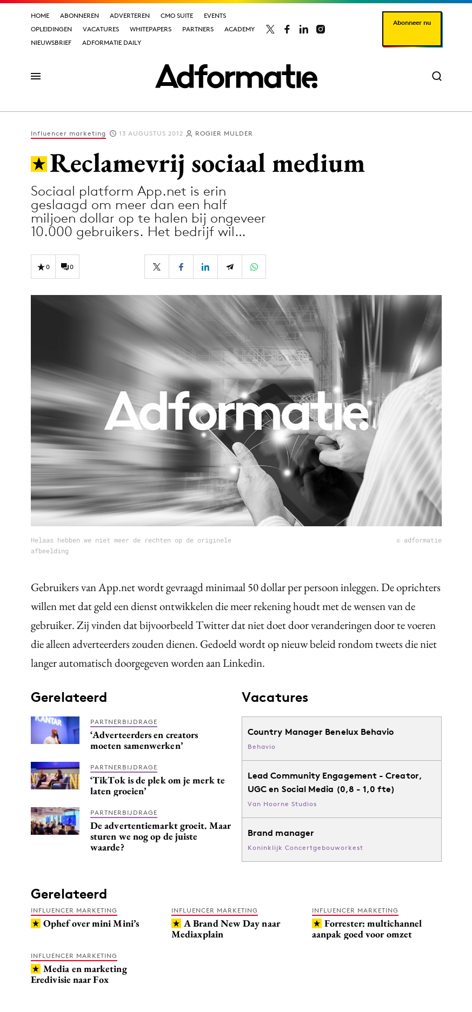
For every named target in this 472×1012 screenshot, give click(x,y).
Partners (198, 29)
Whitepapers (150, 29)
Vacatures (101, 29)
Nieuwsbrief (51, 42)
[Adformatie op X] (270, 29)
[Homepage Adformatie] (236, 76)
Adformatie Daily (111, 42)
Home (40, 15)
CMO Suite (177, 15)
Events (215, 15)
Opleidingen (51, 29)
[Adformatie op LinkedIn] (304, 29)
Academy (239, 29)
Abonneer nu (412, 22)
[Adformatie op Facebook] (287, 29)
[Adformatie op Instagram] (320, 29)
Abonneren (79, 15)
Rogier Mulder (224, 133)
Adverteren (130, 15)
